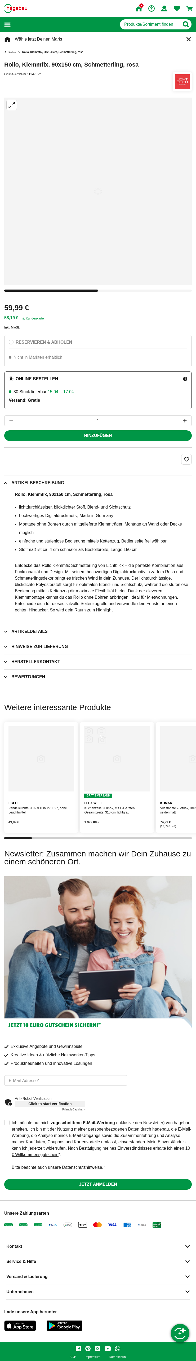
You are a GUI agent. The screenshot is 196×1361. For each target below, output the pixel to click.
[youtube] (107, 1348)
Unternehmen (20, 1291)
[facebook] (78, 1348)
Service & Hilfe (21, 1261)
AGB (72, 1357)
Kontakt (14, 1246)
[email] (66, 1080)
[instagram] (97, 1348)
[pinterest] (88, 1348)
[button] (7, 24)
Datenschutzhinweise (82, 1167)
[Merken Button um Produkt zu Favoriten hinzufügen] (186, 459)
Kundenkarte (35, 318)
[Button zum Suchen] (185, 24)
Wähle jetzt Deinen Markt (38, 39)
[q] (150, 24)
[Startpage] (15, 8)
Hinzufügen (98, 435)
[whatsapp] (117, 1348)
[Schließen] (188, 39)
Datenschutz (118, 1357)
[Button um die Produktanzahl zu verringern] (9, 421)
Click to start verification (50, 1104)
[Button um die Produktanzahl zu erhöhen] (187, 421)
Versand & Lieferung (27, 1276)
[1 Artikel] (98, 420)
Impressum (92, 1357)
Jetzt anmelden (98, 1184)
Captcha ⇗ (73, 1109)
